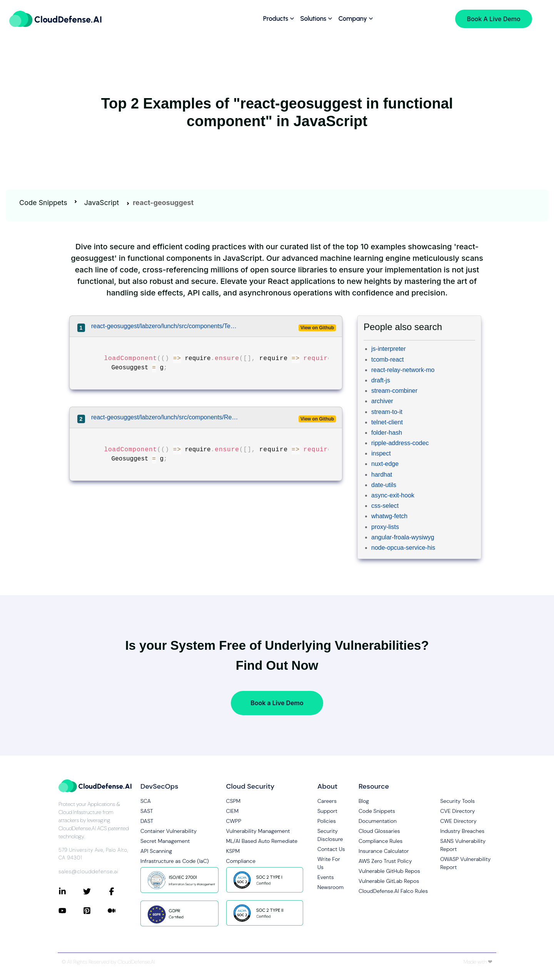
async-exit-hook (392, 495)
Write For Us (328, 863)
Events (325, 877)
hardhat (381, 474)
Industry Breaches (462, 831)
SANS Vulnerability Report (463, 845)
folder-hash (386, 432)
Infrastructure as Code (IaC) (174, 861)
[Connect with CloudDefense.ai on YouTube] (70, 910)
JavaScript (101, 203)
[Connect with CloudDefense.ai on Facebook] (120, 891)
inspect (381, 453)
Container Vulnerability (168, 831)
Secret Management (165, 841)
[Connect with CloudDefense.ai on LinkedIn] (70, 891)
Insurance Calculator (384, 851)
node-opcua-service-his (403, 547)
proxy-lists (385, 527)
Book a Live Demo (276, 703)
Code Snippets (43, 203)
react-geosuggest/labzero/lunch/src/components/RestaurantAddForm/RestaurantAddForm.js (164, 417)
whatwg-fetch (389, 516)
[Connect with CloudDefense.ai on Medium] (120, 910)
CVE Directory (457, 810)
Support (327, 810)
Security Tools (457, 800)
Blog (364, 800)
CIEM (232, 810)
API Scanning (156, 851)
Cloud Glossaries (379, 831)
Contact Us (331, 849)
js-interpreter (388, 348)
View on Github (317, 327)
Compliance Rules (380, 841)
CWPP (233, 821)
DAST (147, 821)
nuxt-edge (385, 463)
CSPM (233, 800)
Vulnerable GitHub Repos (389, 871)
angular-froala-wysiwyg (402, 537)
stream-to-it (386, 412)
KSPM (233, 851)
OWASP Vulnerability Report (465, 863)
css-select (385, 505)
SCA (145, 800)
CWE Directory (458, 821)
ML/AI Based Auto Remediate (262, 841)
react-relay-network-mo (402, 370)
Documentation (378, 821)
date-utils (383, 485)
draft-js (380, 380)
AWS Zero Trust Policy (385, 861)
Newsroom (330, 887)
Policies (326, 821)
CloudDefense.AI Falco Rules (393, 891)
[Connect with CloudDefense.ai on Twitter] (95, 891)
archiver (382, 401)
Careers (327, 800)
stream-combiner (394, 390)
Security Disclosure (330, 835)
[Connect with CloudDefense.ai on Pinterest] (95, 910)
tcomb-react (387, 359)
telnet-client (387, 422)
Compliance (240, 861)
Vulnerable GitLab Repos (389, 881)
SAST (146, 810)
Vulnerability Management (258, 831)
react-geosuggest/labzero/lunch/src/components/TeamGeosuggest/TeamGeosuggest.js (164, 326)
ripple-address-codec (400, 443)
